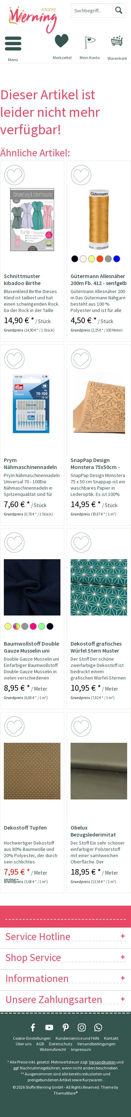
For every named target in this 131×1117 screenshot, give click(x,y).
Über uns (23, 1043)
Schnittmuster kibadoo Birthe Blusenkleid (22, 279)
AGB (40, 1043)
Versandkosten (102, 1062)
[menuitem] (117, 41)
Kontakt (111, 1038)
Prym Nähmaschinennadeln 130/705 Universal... (30, 463)
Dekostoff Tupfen (25, 827)
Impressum (81, 1049)
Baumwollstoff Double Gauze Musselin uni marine (31, 647)
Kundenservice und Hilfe (77, 1038)
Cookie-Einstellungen (32, 1038)
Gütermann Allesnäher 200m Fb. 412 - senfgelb (99, 279)
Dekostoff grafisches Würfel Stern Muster (96, 647)
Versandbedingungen (96, 1043)
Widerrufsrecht (53, 1049)
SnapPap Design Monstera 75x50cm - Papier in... (95, 463)
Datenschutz (60, 1043)
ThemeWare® (65, 1093)
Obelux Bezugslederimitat (93, 831)
